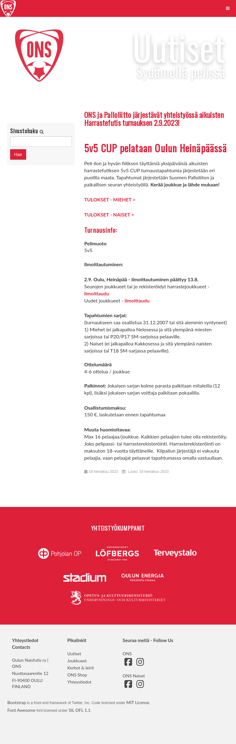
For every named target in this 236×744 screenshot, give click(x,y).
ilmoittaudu (96, 293)
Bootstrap (16, 702)
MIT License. (138, 702)
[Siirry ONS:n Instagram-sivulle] (140, 663)
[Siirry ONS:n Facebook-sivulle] (128, 663)
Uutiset (74, 653)
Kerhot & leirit (80, 667)
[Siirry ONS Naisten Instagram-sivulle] (140, 685)
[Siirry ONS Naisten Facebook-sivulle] (128, 685)
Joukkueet (77, 660)
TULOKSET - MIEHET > (110, 199)
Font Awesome (21, 710)
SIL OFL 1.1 (79, 710)
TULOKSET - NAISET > (109, 214)
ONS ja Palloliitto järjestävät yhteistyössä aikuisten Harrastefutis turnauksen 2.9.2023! (154, 118)
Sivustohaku (25, 131)
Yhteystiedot (79, 681)
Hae (18, 154)
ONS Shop (77, 674)
